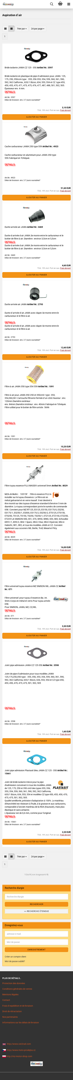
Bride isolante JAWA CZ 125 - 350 (21, 67)
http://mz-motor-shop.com (19, 1056)
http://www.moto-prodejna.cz (21, 1050)
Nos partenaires (10, 1017)
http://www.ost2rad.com (19, 1044)
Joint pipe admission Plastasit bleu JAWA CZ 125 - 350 (31, 770)
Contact (6, 1000)
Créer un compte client (15, 956)
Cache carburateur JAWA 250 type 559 (23, 146)
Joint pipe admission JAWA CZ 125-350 (24, 665)
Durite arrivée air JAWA (16, 227)
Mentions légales (10, 994)
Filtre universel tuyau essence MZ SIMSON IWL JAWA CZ (32, 586)
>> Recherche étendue (36, 911)
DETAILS (10, 91)
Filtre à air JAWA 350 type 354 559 (21, 386)
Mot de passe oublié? (15, 961)
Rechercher (36, 904)
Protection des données (13, 983)
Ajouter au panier (36, 117)
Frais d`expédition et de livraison (17, 1006)
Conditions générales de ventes (17, 989)
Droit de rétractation (12, 1011)
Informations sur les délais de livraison (20, 1022)
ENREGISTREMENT (37, 950)
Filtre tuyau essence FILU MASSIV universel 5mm (28, 485)
